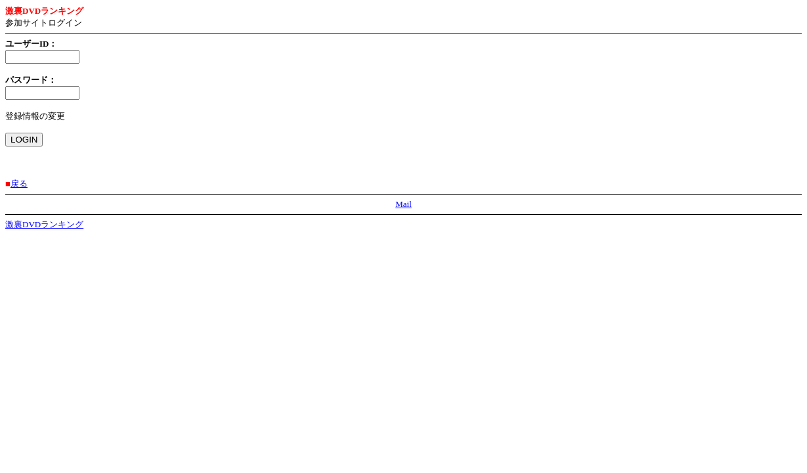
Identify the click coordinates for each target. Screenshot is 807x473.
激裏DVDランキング (44, 224)
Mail (403, 204)
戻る (19, 184)
